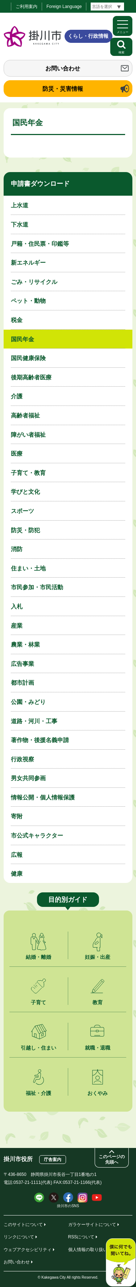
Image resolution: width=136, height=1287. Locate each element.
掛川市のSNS (68, 1206)
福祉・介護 (38, 1093)
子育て (38, 1002)
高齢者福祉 (25, 415)
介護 (16, 396)
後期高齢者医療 (31, 377)
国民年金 (22, 339)
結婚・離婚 (38, 957)
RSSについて (81, 1236)
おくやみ (97, 1093)
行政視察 (22, 759)
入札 (16, 606)
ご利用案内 (26, 6)
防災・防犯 (25, 530)
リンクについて (19, 1236)
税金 (16, 320)
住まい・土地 (28, 568)
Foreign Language (64, 6)
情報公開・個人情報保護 (43, 797)
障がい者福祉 (28, 435)
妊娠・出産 (97, 957)
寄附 (16, 816)
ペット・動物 (28, 301)
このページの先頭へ (112, 1159)
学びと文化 (25, 492)
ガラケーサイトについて (92, 1224)
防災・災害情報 (62, 89)
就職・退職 (97, 1048)
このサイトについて (23, 1224)
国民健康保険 (28, 358)
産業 (16, 626)
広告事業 (22, 664)
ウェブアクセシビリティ (27, 1249)
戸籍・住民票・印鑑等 (40, 244)
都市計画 (22, 683)
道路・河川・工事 (34, 721)
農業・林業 (25, 645)
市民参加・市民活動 (37, 587)
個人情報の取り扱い (87, 1249)
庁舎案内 (52, 1159)
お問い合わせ (62, 68)
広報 (16, 855)
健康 (16, 874)
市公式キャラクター (37, 835)
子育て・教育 (28, 473)
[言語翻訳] (107, 6)
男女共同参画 (28, 778)
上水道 (19, 205)
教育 (97, 1002)
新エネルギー (28, 263)
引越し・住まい (38, 1048)
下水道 (19, 224)
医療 (16, 454)
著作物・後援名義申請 (40, 740)
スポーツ (22, 511)
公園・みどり (28, 702)
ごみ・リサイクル (34, 282)
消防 (16, 549)
